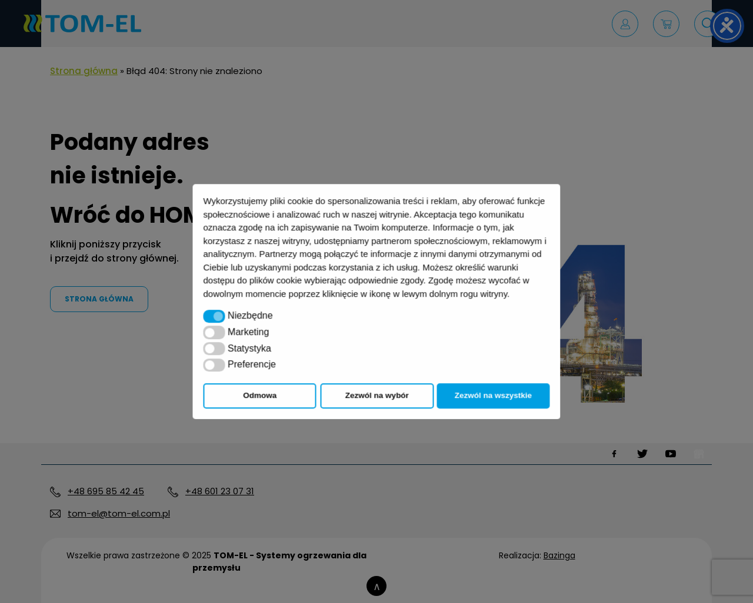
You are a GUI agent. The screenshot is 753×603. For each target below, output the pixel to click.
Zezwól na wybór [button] (377, 395)
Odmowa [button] (259, 395)
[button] (214, 316)
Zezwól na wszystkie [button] (493, 395)
